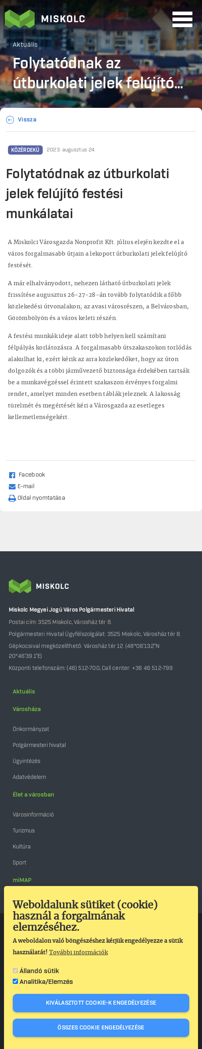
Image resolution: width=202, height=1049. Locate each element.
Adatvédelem (29, 777)
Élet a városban (33, 795)
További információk (78, 953)
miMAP (22, 880)
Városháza (27, 709)
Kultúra (22, 847)
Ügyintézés (26, 761)
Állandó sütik (39, 971)
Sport (19, 863)
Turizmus (24, 831)
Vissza (27, 120)
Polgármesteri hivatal (39, 745)
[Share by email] (25, 486)
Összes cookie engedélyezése (100, 1028)
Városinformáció (33, 815)
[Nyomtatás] (40, 497)
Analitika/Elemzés (46, 981)
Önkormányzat (31, 729)
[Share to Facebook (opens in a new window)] (30, 474)
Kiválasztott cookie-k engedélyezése (101, 1003)
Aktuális (24, 692)
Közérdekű (25, 150)
